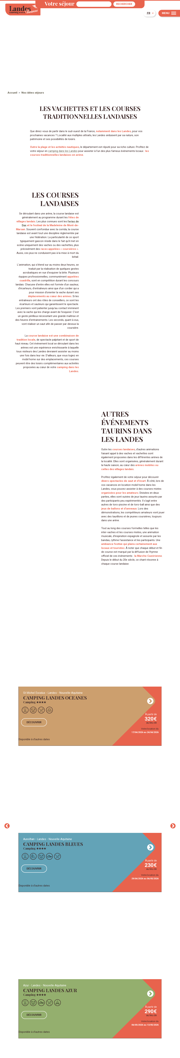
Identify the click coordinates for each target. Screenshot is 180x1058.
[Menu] (169, 13)
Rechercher (124, 4)
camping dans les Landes (63, 151)
